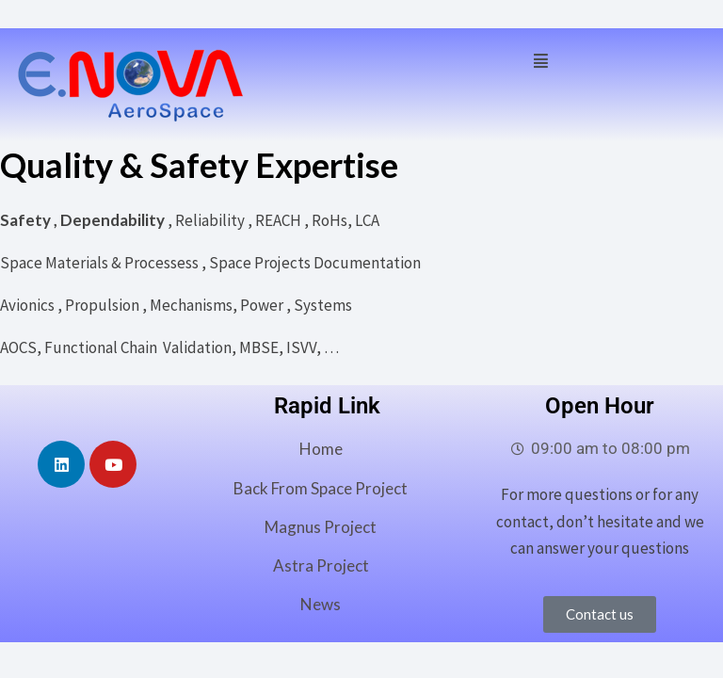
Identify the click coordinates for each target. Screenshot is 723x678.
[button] (540, 58)
